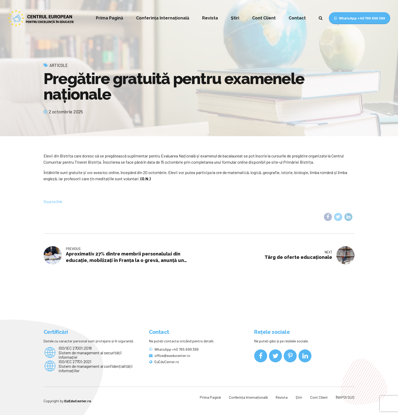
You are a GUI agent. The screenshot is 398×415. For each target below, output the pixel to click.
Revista (210, 18)
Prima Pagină (109, 18)
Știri (235, 18)
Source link (53, 201)
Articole (58, 65)
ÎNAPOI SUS (345, 397)
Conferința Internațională (162, 18)
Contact (297, 18)
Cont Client (264, 18)
